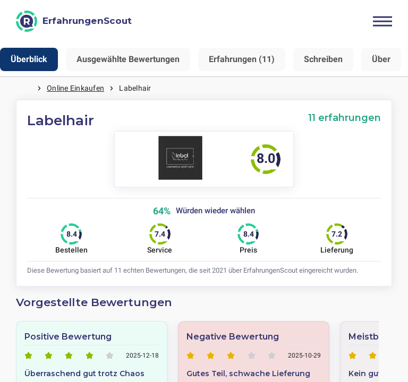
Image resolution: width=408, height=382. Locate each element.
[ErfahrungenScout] (74, 21)
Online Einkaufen (75, 88)
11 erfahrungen (344, 117)
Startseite (26, 88)
